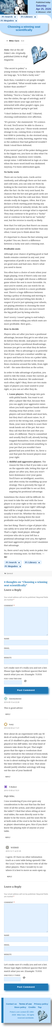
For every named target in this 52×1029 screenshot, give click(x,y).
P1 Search (9, 16)
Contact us (11, 1004)
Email (7, 648)
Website (8, 657)
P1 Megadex (9, 20)
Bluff (25, 56)
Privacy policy (41, 1004)
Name (6, 638)
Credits (32, 1007)
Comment (9, 605)
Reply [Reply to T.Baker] (7, 837)
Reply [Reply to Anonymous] (7, 714)
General (10, 573)
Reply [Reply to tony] (7, 777)
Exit (22, 41)
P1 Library (28, 16)
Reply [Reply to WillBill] (9, 876)
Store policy (20, 1007)
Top (39, 1007)
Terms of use (25, 1004)
